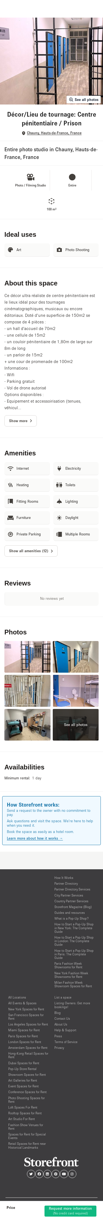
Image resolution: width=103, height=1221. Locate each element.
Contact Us (62, 1018)
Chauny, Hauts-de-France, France (54, 133)
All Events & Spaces (22, 1003)
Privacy (59, 1047)
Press (58, 1036)
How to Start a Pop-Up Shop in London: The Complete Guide (74, 941)
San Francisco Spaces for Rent (26, 1016)
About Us (60, 1024)
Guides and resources (69, 912)
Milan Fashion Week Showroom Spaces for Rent (73, 984)
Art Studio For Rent (21, 1119)
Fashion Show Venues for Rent (25, 1126)
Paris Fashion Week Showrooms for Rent (68, 965)
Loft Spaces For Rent (22, 1107)
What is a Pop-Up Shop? (71, 918)
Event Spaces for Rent (23, 1086)
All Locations (17, 997)
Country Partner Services (71, 901)
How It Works (63, 877)
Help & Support (65, 1030)
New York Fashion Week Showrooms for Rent (71, 974)
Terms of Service (65, 1042)
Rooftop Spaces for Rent (25, 1113)
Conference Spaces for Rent (27, 1092)
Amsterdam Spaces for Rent (28, 1047)
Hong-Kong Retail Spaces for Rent (28, 1055)
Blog (57, 1012)
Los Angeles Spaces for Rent (28, 1024)
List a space (62, 997)
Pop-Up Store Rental (22, 1069)
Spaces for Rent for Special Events (27, 1136)
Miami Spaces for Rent (24, 1030)
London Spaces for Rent (24, 1042)
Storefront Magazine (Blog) (73, 907)
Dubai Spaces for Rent (23, 1063)
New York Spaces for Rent (26, 1009)
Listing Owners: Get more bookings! (72, 1004)
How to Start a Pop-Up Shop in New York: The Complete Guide (74, 927)
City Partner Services (68, 895)
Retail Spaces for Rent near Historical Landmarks (27, 1145)
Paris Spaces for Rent (23, 1036)
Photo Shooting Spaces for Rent (26, 1099)
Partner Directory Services (72, 889)
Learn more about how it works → (35, 838)
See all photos (84, 99)
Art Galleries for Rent (22, 1080)
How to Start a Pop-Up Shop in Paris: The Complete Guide (74, 954)
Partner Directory (66, 883)
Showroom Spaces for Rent (27, 1074)
